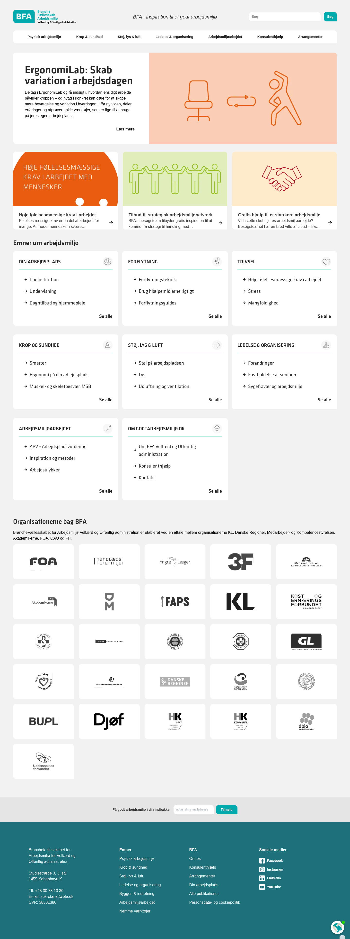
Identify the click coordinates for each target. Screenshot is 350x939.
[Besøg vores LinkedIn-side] (290, 878)
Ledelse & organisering (174, 37)
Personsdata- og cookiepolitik (214, 902)
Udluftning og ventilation (164, 386)
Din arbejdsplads (203, 885)
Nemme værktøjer (134, 911)
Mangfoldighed (263, 303)
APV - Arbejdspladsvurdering (58, 446)
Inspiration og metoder (52, 458)
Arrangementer (310, 37)
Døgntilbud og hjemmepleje (57, 303)
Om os (195, 858)
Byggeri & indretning (136, 894)
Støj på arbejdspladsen (161, 363)
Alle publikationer (204, 894)
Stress (254, 291)
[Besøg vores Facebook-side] (290, 861)
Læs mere (125, 129)
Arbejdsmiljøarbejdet (225, 37)
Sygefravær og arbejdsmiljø (275, 386)
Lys (142, 374)
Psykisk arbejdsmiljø (44, 37)
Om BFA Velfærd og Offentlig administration (167, 450)
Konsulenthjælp (270, 37)
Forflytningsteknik (157, 279)
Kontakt (147, 477)
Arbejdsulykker (45, 470)
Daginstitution (44, 279)
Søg (330, 16)
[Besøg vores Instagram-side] (290, 869)
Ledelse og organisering (140, 885)
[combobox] (285, 16)
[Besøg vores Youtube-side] (290, 887)
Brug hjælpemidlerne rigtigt (166, 291)
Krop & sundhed (89, 37)
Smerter (38, 363)
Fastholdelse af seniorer (272, 374)
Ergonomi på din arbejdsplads (59, 374)
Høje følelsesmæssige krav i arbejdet (285, 279)
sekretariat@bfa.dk (57, 896)
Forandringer (261, 363)
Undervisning (43, 291)
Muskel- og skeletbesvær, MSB (60, 386)
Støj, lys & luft (129, 37)
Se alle (106, 316)
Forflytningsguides (157, 303)
